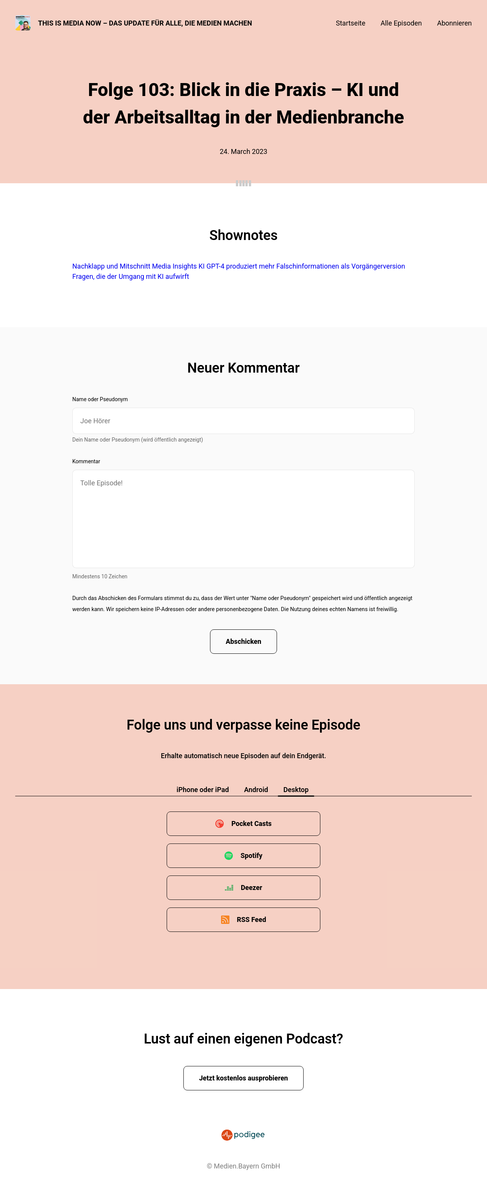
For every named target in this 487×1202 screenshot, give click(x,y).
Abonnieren (454, 23)
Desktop (296, 790)
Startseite (350, 23)
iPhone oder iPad (203, 790)
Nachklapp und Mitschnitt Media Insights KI (138, 266)
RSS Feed (251, 920)
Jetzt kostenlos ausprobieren (244, 1078)
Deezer (252, 888)
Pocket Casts (251, 824)
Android (256, 790)
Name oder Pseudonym (100, 399)
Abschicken (244, 642)
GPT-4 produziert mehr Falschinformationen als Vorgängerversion (305, 266)
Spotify (251, 856)
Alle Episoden (401, 23)
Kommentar (86, 461)
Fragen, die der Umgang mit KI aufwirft (130, 276)
